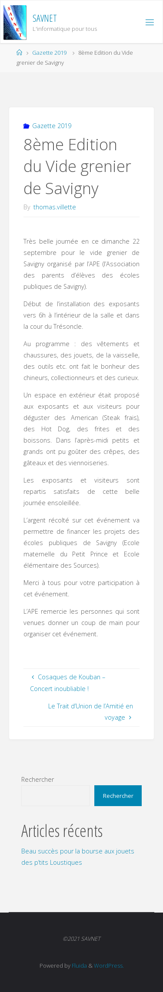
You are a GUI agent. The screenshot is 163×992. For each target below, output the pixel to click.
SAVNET (45, 18)
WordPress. (109, 965)
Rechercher (37, 779)
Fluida (78, 965)
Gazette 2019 (49, 52)
